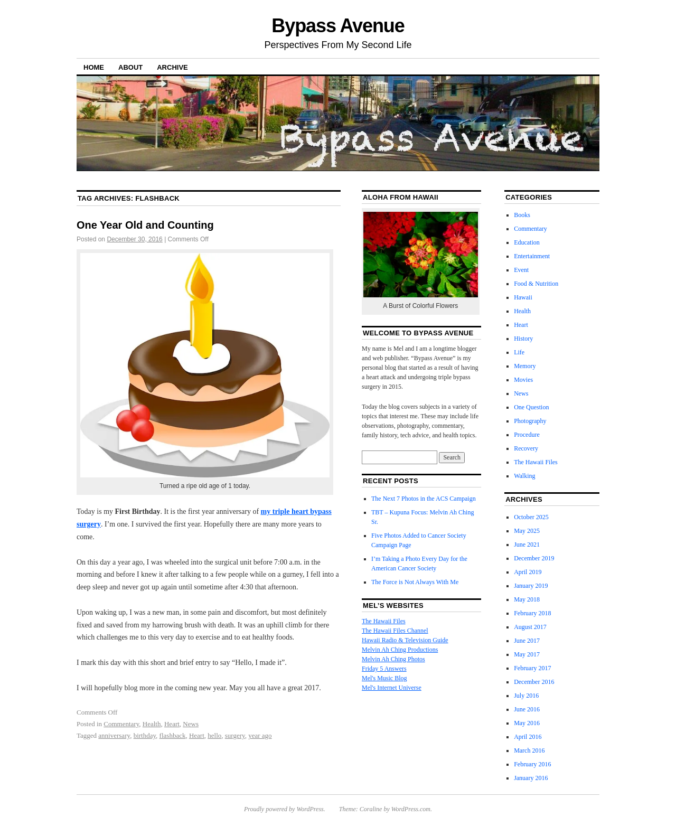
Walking (524, 476)
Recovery (526, 448)
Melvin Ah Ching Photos (393, 659)
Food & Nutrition (536, 283)
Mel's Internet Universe (391, 687)
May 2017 (527, 654)
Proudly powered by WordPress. (284, 809)
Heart (172, 724)
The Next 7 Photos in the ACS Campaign (423, 498)
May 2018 (527, 599)
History (523, 338)
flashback (172, 735)
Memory (525, 366)
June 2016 (527, 709)
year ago (259, 735)
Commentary (121, 724)
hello (214, 735)
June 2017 (527, 640)
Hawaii (523, 297)
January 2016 (531, 778)
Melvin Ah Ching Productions (400, 649)
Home (93, 67)
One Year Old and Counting (145, 225)
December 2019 (534, 558)
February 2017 (532, 668)
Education (527, 242)
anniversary (114, 735)
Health (152, 724)
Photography (530, 421)
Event (521, 270)
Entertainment (532, 256)
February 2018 (532, 613)
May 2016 (527, 723)
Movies (523, 379)
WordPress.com (410, 809)
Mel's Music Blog (384, 678)
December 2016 (534, 682)
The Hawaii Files (384, 621)
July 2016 (526, 695)
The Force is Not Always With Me (414, 582)
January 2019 (531, 585)
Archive (172, 67)
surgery (235, 735)
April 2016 (527, 736)
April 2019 (527, 572)
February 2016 (532, 764)
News (191, 724)
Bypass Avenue (337, 25)
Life (519, 352)
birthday (145, 735)
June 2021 (527, 544)
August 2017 (530, 627)
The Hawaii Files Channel (395, 630)
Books (522, 215)
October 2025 (531, 517)
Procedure (527, 434)
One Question (531, 407)
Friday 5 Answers (384, 668)
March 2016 (529, 750)
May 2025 (527, 530)
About (130, 67)
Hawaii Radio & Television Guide (405, 640)
